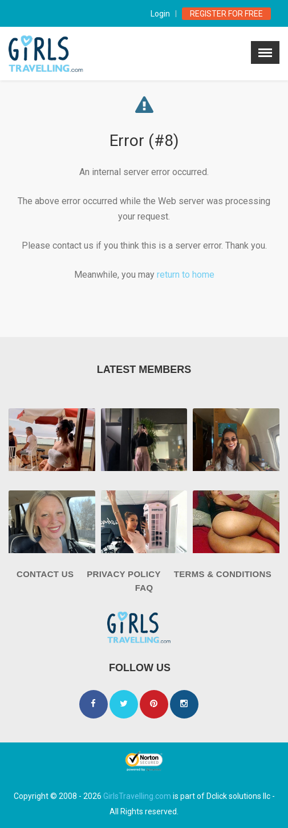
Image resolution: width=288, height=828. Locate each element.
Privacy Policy (124, 574)
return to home (185, 274)
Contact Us (45, 574)
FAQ (144, 587)
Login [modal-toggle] (160, 13)
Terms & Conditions (222, 574)
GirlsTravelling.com (137, 796)
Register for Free (226, 13)
